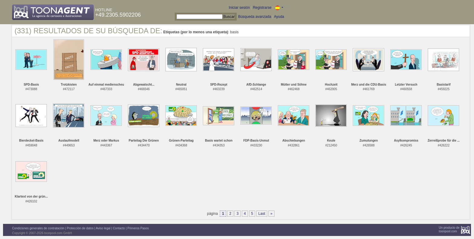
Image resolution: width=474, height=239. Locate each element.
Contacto (119, 228)
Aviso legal (103, 228)
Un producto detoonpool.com (449, 229)
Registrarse (262, 7)
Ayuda (279, 17)
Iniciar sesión (239, 7)
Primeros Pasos (138, 228)
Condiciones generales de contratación (38, 228)
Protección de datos (80, 228)
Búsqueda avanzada (254, 17)
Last (261, 213)
